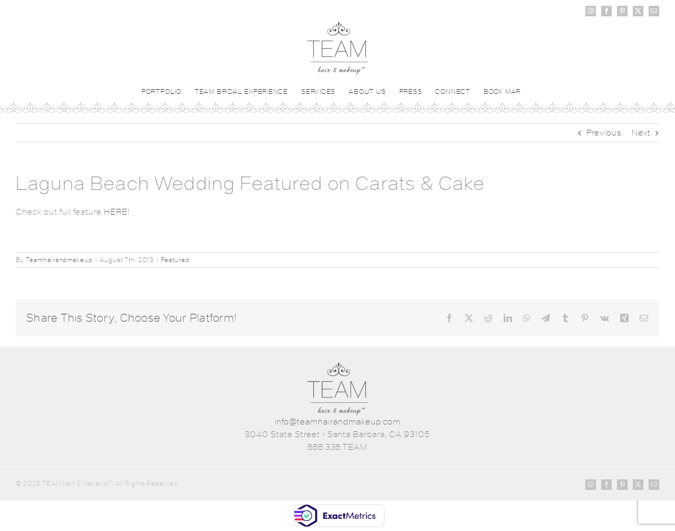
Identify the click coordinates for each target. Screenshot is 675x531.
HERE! (117, 212)
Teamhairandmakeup (59, 260)
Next (641, 133)
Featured (175, 260)
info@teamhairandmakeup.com (338, 422)
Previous (604, 133)
